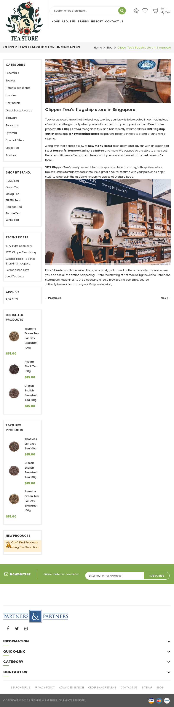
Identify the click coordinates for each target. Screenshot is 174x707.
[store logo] (24, 21)
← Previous (53, 298)
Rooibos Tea (14, 207)
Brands (83, 21)
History (97, 21)
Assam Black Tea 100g (31, 366)
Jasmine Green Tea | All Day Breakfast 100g (32, 338)
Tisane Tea (13, 213)
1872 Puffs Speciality (19, 246)
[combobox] (87, 10)
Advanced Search (71, 687)
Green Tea (12, 187)
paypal (167, 701)
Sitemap (147, 687)
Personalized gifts (17, 270)
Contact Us (114, 21)
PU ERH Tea (13, 200)
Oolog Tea (12, 194)
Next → (166, 298)
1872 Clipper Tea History (21, 252)
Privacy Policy (45, 687)
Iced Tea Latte (15, 276)
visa (151, 701)
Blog (110, 47)
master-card (159, 701)
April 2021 (12, 299)
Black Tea (12, 181)
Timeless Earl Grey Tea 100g (31, 443)
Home (56, 21)
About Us (69, 21)
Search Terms (20, 687)
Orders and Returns (102, 687)
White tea (12, 220)
